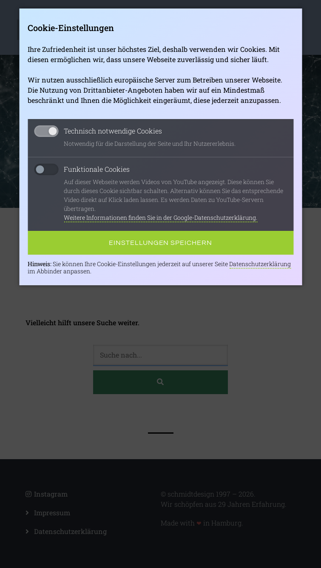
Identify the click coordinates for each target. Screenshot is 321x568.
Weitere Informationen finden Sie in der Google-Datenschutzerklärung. (160, 217)
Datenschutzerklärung (260, 264)
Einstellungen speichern (160, 242)
